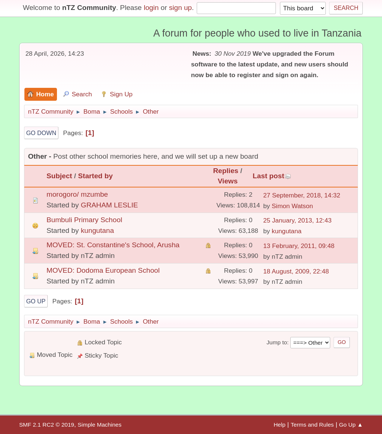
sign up (180, 7)
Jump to (277, 342)
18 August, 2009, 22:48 (296, 271)
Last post (272, 176)
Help (279, 424)
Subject (59, 176)
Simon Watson (292, 206)
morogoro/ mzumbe (77, 194)
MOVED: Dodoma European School (103, 270)
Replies (225, 171)
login (151, 7)
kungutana (97, 230)
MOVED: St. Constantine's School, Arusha (113, 245)
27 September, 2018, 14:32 (301, 195)
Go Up (36, 301)
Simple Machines (99, 424)
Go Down (41, 133)
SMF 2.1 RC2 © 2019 (46, 424)
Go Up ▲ (351, 424)
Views (228, 181)
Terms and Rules (312, 424)
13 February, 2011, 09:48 (299, 245)
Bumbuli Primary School (84, 220)
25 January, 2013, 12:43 (297, 220)
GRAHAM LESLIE (109, 205)
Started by (95, 176)
